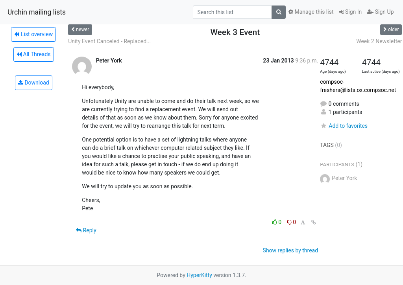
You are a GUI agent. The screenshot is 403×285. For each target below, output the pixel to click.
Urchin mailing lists (36, 12)
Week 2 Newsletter (379, 41)
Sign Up (380, 12)
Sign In (350, 12)
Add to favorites (344, 126)
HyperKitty (199, 275)
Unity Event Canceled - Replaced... (109, 41)
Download (33, 82)
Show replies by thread (290, 250)
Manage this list (310, 12)
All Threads (33, 54)
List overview (33, 34)
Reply (86, 230)
